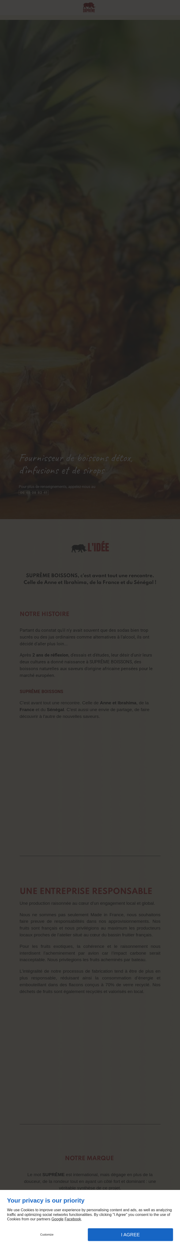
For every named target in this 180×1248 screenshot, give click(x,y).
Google (57, 1219)
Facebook (72, 1219)
